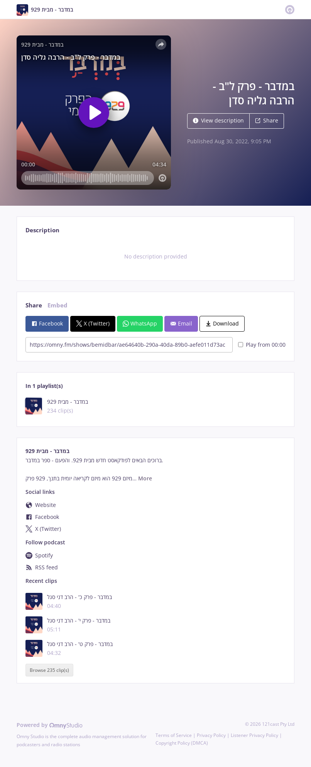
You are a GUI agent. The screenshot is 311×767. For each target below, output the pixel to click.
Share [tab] (33, 305)
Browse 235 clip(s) (49, 670)
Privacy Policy (211, 735)
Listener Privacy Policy (254, 735)
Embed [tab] (57, 305)
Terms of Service (174, 735)
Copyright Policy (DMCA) (182, 743)
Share (266, 120)
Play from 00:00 (262, 344)
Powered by (50, 724)
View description (218, 120)
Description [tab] (42, 230)
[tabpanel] (155, 256)
